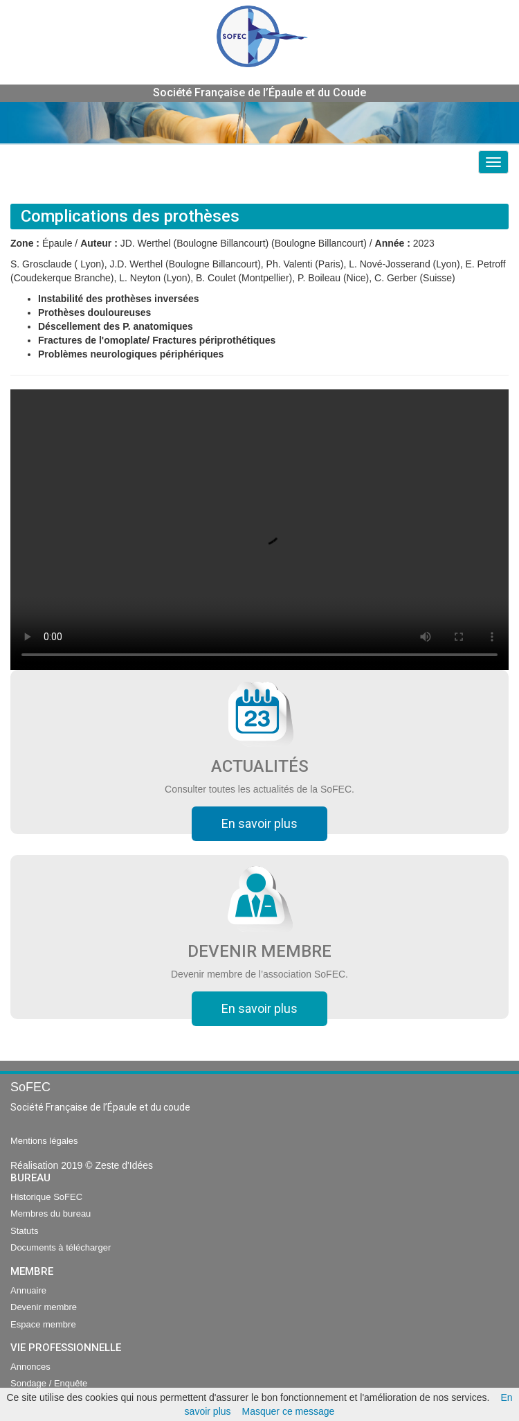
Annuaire (28, 1290)
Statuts (24, 1231)
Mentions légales (44, 1141)
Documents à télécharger (60, 1247)
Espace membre (43, 1324)
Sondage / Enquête (48, 1383)
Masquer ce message (288, 1411)
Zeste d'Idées (124, 1165)
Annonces (30, 1366)
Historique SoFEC (46, 1197)
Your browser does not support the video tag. (259, 529)
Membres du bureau (50, 1213)
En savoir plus (259, 823)
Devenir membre (43, 1307)
